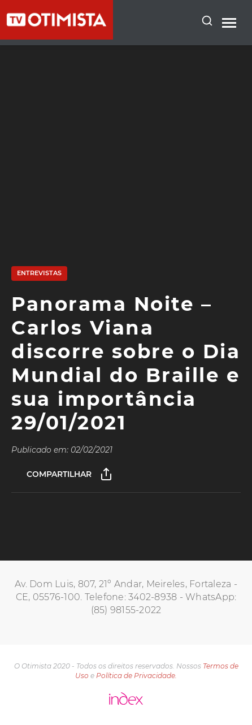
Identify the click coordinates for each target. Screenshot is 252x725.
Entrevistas (39, 273)
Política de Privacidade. (136, 675)
